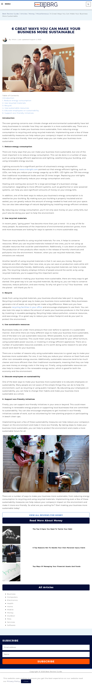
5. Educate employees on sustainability (20, 110)
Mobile (10, 610)
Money (32, 14)
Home (10, 606)
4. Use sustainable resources (15, 108)
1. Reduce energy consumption (16, 100)
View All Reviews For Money (46, 515)
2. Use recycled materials (14, 103)
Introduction (8, 98)
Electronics (12, 600)
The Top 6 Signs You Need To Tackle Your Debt (52, 529)
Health (10, 603)
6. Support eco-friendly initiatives (18, 113)
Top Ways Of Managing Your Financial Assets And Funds (56, 566)
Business (11, 594)
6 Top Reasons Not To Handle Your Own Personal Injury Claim (59, 548)
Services (11, 622)
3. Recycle (7, 105)
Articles (23, 14)
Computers (12, 597)
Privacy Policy (13, 681)
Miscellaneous (42, 14)
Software (11, 625)
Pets (9, 619)
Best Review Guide (10, 14)
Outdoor (11, 616)
